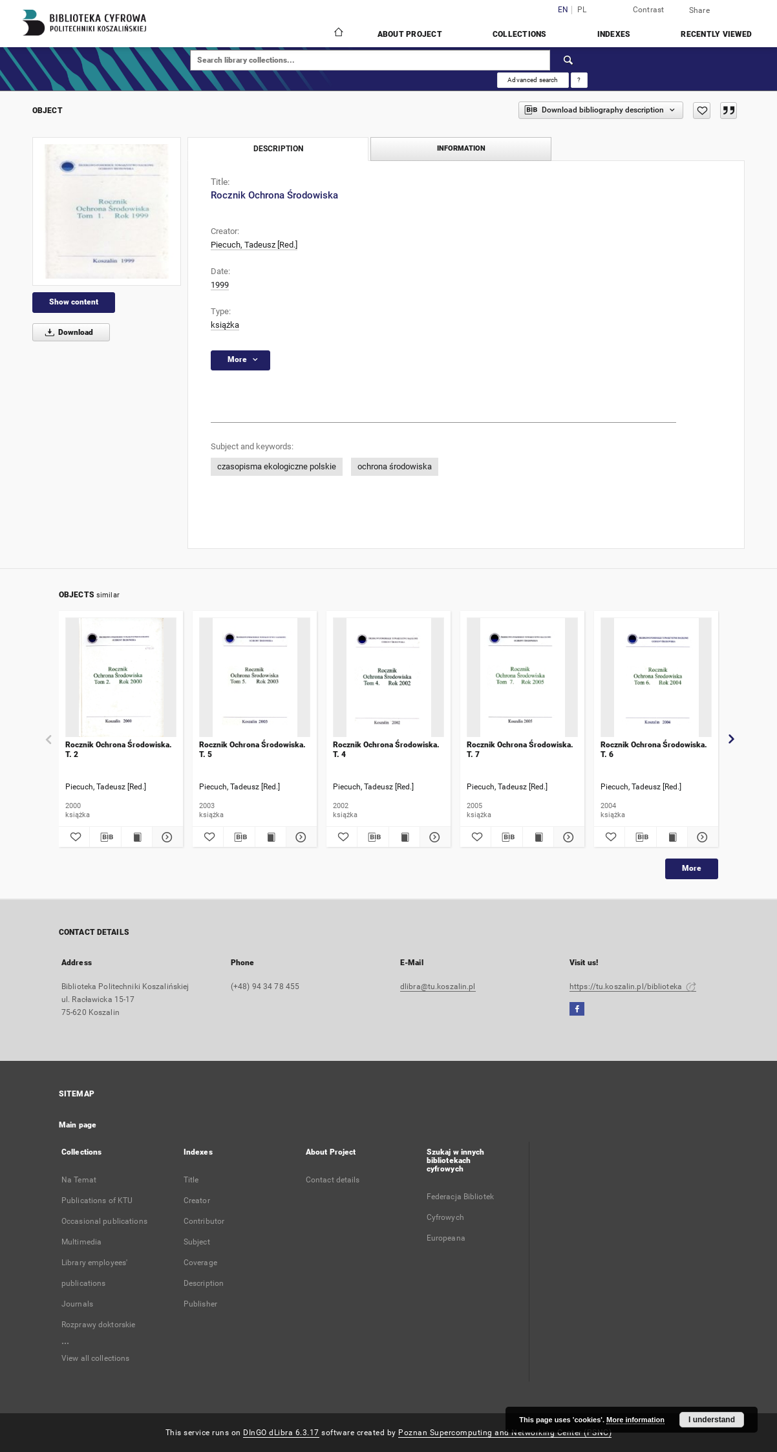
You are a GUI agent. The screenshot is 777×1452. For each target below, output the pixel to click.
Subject (197, 1241)
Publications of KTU (97, 1200)
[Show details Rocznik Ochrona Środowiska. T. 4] (433, 837)
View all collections (95, 1358)
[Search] (569, 60)
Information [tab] (461, 148)
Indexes (614, 34)
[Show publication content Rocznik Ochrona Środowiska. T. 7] (538, 837)
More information (635, 1420)
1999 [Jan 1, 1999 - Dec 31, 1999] (220, 285)
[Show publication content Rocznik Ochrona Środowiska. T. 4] (404, 837)
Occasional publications (104, 1221)
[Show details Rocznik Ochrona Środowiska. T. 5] (299, 837)
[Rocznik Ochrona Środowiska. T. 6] (656, 678)
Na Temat (78, 1179)
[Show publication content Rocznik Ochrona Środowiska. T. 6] (672, 837)
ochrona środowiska (394, 466)
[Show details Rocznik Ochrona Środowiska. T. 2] (166, 837)
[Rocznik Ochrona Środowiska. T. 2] (121, 678)
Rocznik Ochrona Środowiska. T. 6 (654, 749)
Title (191, 1179)
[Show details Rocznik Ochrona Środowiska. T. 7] (567, 837)
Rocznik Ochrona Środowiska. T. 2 (118, 749)
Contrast (649, 9)
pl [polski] (582, 10)
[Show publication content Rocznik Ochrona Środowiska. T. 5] (270, 837)
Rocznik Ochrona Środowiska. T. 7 (520, 749)
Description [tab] (278, 148)
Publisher (200, 1303)
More (691, 868)
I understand (711, 1419)
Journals (77, 1303)
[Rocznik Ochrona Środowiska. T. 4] (388, 678)
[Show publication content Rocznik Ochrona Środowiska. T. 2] (137, 837)
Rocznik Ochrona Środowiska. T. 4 (386, 749)
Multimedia (81, 1241)
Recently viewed (716, 34)
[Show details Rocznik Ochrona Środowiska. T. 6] (701, 837)
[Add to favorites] (701, 110)
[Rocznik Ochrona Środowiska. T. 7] (522, 678)
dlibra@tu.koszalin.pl (438, 986)
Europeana (446, 1238)
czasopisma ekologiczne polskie (276, 466)
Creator (197, 1200)
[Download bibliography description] (105, 837)
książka (225, 325)
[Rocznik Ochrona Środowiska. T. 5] (255, 678)
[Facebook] (576, 1009)
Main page (77, 1124)
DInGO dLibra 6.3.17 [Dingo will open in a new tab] (281, 1432)
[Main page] (337, 33)
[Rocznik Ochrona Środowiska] (106, 211)
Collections (520, 34)
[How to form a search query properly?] (579, 80)
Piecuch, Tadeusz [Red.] (254, 245)
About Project (410, 34)
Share (699, 10)
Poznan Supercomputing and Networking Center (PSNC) (505, 1432)
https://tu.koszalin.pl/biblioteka (632, 986)
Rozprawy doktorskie (98, 1324)
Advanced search (532, 79)
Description (204, 1283)
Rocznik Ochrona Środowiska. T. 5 (252, 749)
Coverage (200, 1262)
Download (67, 332)
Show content (73, 301)
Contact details (333, 1179)
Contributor (204, 1221)
